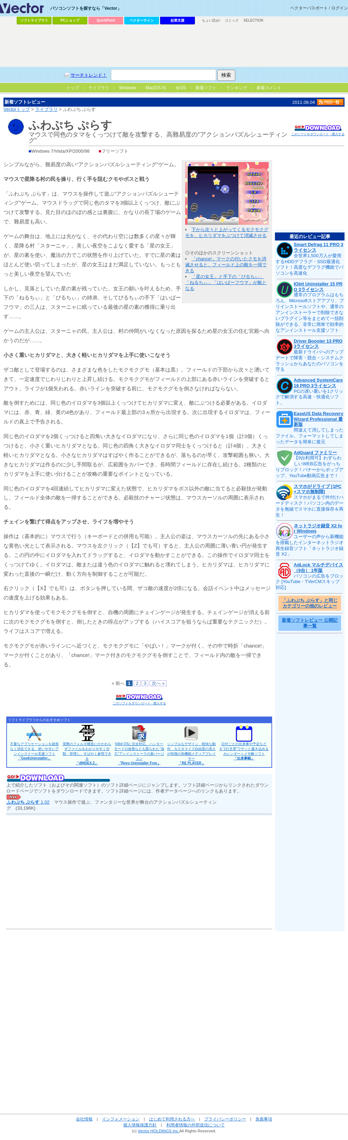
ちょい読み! (211, 20)
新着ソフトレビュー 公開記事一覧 (310, 623)
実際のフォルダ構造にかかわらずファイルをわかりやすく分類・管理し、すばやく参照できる (87, 753)
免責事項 (263, 1119)
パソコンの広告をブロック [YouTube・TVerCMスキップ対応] (309, 581)
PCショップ (70, 20)
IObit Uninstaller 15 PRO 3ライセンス (318, 286)
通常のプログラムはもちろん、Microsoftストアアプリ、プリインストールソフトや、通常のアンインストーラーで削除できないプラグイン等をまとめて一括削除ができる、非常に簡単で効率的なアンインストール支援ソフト (310, 312)
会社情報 (84, 1119)
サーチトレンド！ (89, 75)
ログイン (339, 8)
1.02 (28, 802)
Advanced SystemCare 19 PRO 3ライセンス (318, 382)
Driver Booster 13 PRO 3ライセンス (318, 343)
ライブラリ (46, 109)
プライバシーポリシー (225, 1119)
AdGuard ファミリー (315, 452)
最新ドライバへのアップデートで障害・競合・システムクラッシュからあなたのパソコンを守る (309, 360)
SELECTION (253, 20)
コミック (232, 20)
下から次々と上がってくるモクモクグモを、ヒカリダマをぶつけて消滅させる (226, 232)
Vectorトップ (16, 109)
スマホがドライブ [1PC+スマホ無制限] (317, 489)
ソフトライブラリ (34, 20)
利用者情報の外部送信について (195, 1125)
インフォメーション (121, 1119)
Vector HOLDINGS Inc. (159, 1130)
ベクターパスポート (309, 8)
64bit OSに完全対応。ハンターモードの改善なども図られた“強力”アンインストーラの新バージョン (139, 753)
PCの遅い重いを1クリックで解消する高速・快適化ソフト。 (309, 397)
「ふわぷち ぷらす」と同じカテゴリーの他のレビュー (310, 603)
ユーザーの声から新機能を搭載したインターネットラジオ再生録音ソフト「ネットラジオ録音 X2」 (309, 545)
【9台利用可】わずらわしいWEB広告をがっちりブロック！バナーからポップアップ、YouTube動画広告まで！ (309, 466)
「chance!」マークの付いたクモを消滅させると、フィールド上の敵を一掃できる (226, 264)
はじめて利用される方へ (172, 1119)
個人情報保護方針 (140, 1125)
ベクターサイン (141, 20)
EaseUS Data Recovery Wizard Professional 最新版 (318, 419)
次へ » (158, 683)
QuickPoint (106, 20)
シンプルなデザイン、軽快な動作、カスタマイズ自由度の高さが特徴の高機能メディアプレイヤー (191, 753)
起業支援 (177, 20)
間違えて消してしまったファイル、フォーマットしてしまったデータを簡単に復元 (309, 435)
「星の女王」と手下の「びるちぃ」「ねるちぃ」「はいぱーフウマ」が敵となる (226, 282)
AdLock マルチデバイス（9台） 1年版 (318, 567)
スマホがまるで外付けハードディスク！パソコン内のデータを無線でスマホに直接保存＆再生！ (309, 506)
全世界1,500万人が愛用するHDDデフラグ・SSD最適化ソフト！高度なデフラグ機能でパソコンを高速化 (309, 264)
